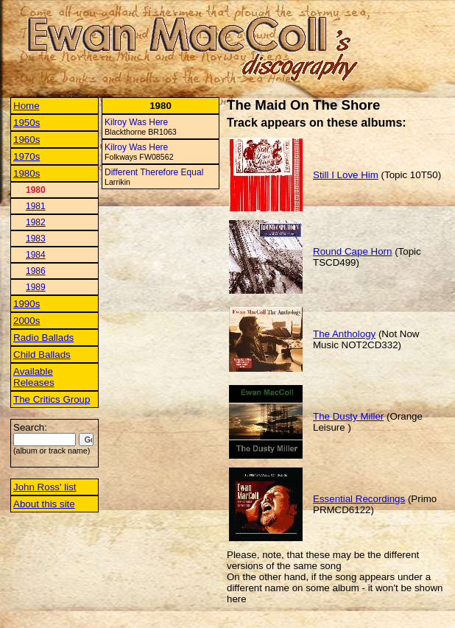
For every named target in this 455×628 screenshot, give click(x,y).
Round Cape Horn (352, 251)
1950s (26, 122)
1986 (36, 271)
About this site (44, 503)
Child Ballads (42, 354)
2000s (26, 320)
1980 (36, 190)
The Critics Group (51, 399)
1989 (36, 287)
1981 (36, 206)
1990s (26, 303)
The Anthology (344, 333)
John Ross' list (45, 487)
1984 (36, 255)
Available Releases (33, 377)
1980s (26, 173)
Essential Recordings (359, 498)
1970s (26, 156)
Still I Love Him (345, 174)
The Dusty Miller (348, 416)
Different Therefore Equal (154, 172)
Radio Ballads (43, 337)
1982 (36, 222)
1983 (36, 238)
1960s (26, 139)
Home (26, 105)
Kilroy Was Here (136, 122)
